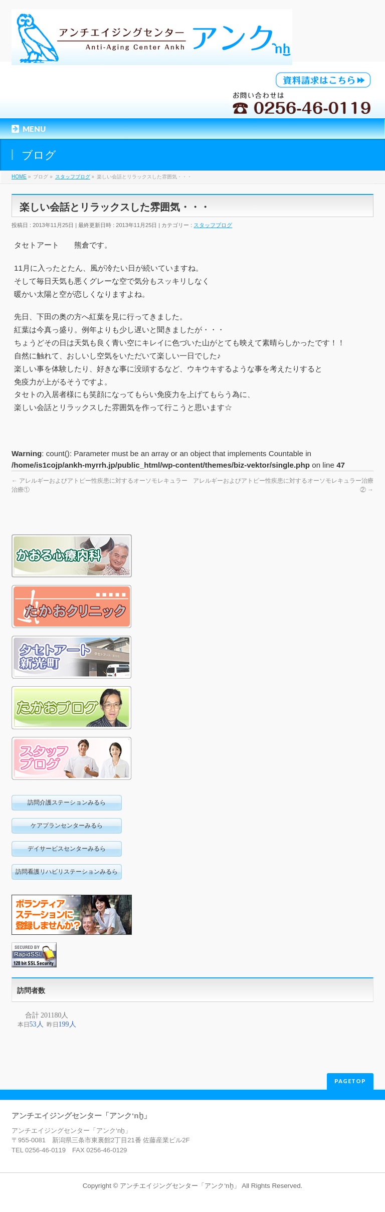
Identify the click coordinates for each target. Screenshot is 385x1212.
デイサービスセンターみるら (67, 848)
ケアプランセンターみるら (67, 825)
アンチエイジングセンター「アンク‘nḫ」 (180, 1185)
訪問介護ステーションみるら (67, 802)
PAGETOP (350, 1081)
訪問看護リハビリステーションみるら (67, 871)
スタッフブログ (213, 225)
